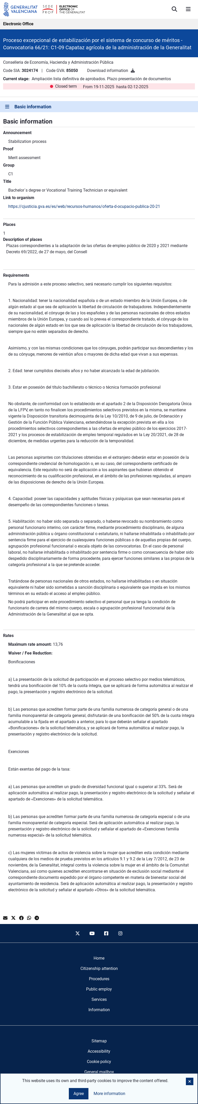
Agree (78, 1093)
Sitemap (99, 1040)
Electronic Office (18, 23)
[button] (189, 1081)
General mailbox (99, 1071)
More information (109, 1093)
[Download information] (133, 70)
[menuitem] (99, 958)
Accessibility (99, 1051)
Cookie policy (99, 1061)
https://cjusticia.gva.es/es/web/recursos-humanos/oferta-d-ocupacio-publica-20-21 (84, 206)
